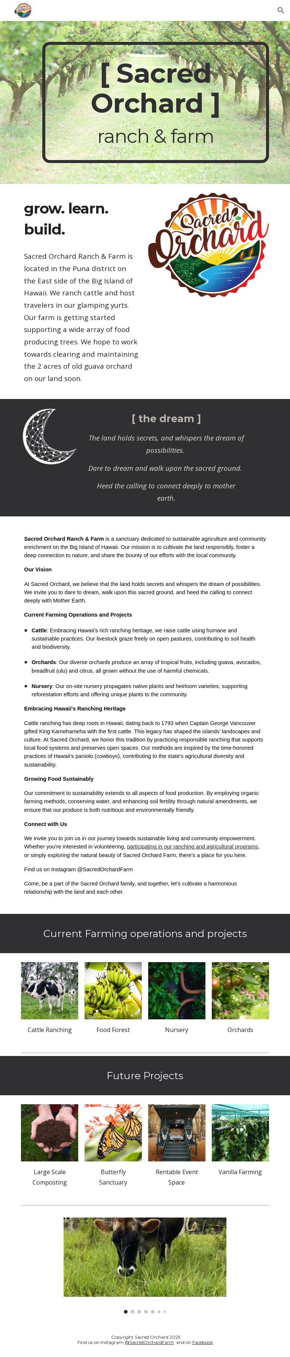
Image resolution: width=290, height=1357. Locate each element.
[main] (155, 102)
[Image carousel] (145, 1265)
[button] (281, 10)
